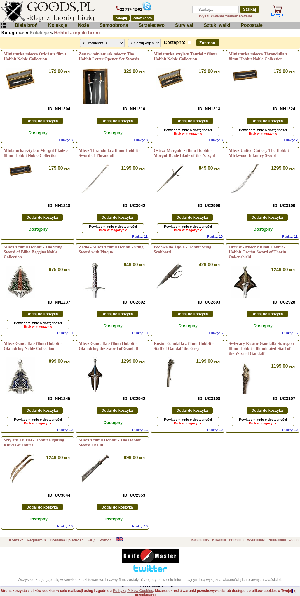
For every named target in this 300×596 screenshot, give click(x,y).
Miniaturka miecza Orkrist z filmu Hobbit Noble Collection (35, 56)
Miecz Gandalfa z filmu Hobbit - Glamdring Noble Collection (33, 346)
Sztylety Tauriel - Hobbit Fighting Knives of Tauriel (34, 442)
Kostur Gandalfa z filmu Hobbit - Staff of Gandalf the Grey (184, 346)
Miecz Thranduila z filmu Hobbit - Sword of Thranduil (110, 153)
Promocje (236, 539)
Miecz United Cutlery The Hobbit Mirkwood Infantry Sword (259, 153)
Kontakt (16, 540)
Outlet (294, 539)
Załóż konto (142, 18)
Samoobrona (114, 25)
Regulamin (36, 540)
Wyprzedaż (256, 539)
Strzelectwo (152, 25)
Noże (83, 25)
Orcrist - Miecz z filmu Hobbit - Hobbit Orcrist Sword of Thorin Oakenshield (257, 252)
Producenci (277, 539)
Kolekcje (57, 25)
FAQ (91, 540)
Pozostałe (252, 25)
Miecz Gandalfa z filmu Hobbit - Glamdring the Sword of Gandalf (108, 346)
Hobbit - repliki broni (77, 32)
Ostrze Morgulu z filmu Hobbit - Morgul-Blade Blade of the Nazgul (184, 153)
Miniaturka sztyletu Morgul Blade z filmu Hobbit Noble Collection (36, 153)
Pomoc (105, 540)
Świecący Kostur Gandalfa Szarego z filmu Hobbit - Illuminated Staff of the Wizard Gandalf (262, 348)
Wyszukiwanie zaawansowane (225, 16)
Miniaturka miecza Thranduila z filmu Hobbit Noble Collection (258, 56)
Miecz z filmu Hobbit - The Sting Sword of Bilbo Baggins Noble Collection (33, 252)
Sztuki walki (217, 25)
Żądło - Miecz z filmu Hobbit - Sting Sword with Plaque (111, 249)
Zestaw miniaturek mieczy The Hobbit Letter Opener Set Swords (109, 56)
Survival (184, 25)
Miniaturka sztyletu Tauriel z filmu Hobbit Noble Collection (185, 56)
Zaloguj (121, 18)
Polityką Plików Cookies (133, 591)
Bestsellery (200, 539)
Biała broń (26, 25)
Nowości (219, 539)
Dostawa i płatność (67, 540)
